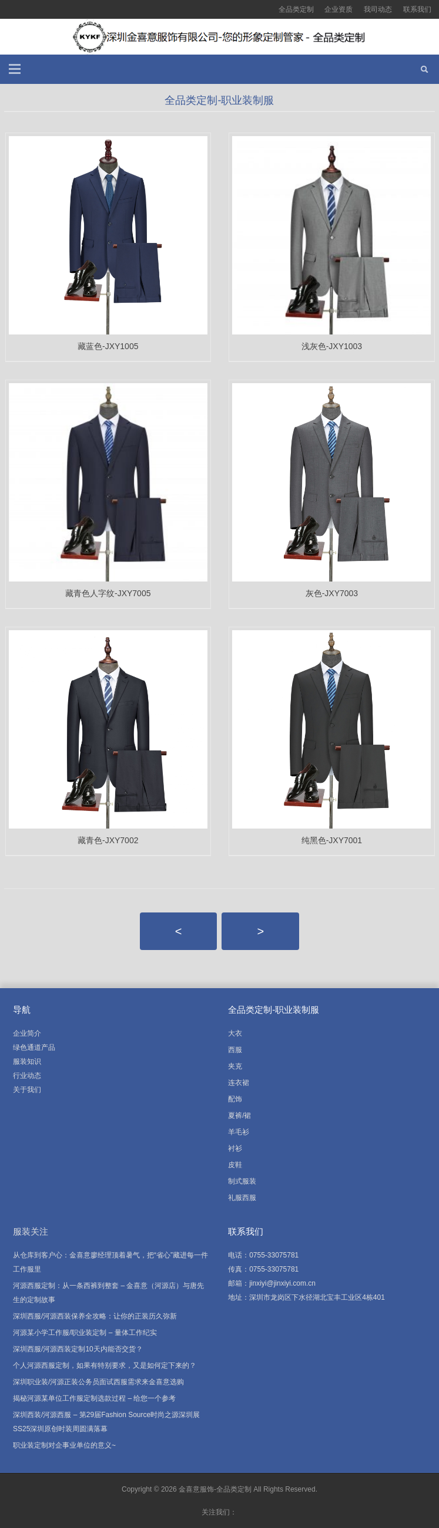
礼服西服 (242, 1198)
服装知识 (27, 1061)
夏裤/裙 (239, 1115)
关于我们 (27, 1090)
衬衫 (235, 1148)
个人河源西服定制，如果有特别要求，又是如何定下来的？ (104, 1365)
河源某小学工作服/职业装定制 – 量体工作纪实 (85, 1332)
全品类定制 (296, 9)
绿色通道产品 (34, 1047)
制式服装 (242, 1181)
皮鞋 (235, 1165)
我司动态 (378, 9)
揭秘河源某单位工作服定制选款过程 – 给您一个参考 (94, 1398)
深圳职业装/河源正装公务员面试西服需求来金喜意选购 (98, 1382)
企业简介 (27, 1033)
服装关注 (30, 1231)
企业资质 (338, 9)
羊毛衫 (238, 1132)
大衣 (235, 1033)
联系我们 (417, 9)
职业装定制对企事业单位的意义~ (64, 1445)
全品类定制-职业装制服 (219, 100)
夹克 (235, 1066)
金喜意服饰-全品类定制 (215, 1489)
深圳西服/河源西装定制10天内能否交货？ (78, 1349)
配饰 (235, 1099)
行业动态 (27, 1075)
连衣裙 (238, 1083)
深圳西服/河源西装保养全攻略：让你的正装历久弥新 (95, 1316)
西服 (235, 1050)
